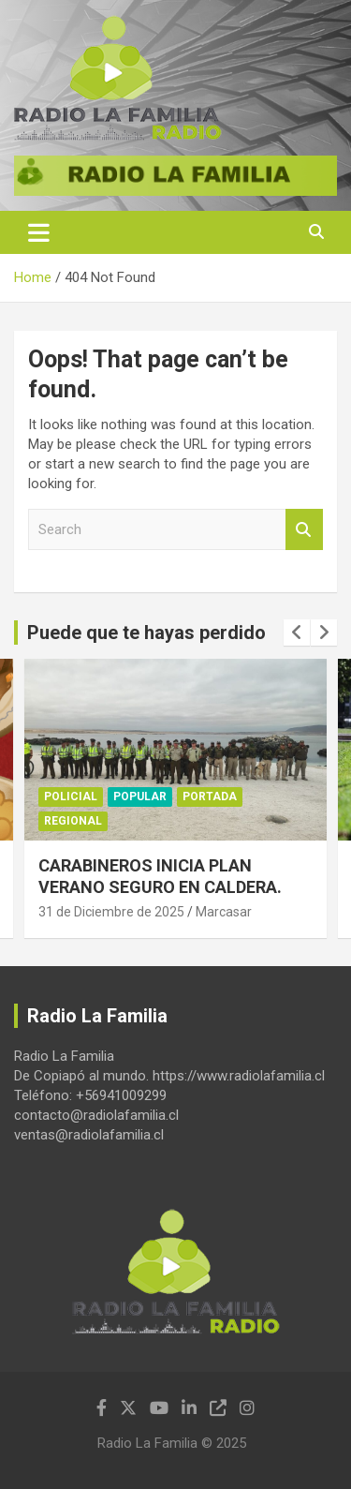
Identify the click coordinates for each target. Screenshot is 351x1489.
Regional (73, 820)
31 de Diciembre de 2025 (111, 911)
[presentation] (297, 632)
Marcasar (224, 911)
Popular (140, 796)
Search (304, 530)
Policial (70, 796)
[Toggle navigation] (39, 232)
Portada (210, 796)
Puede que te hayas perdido (146, 632)
